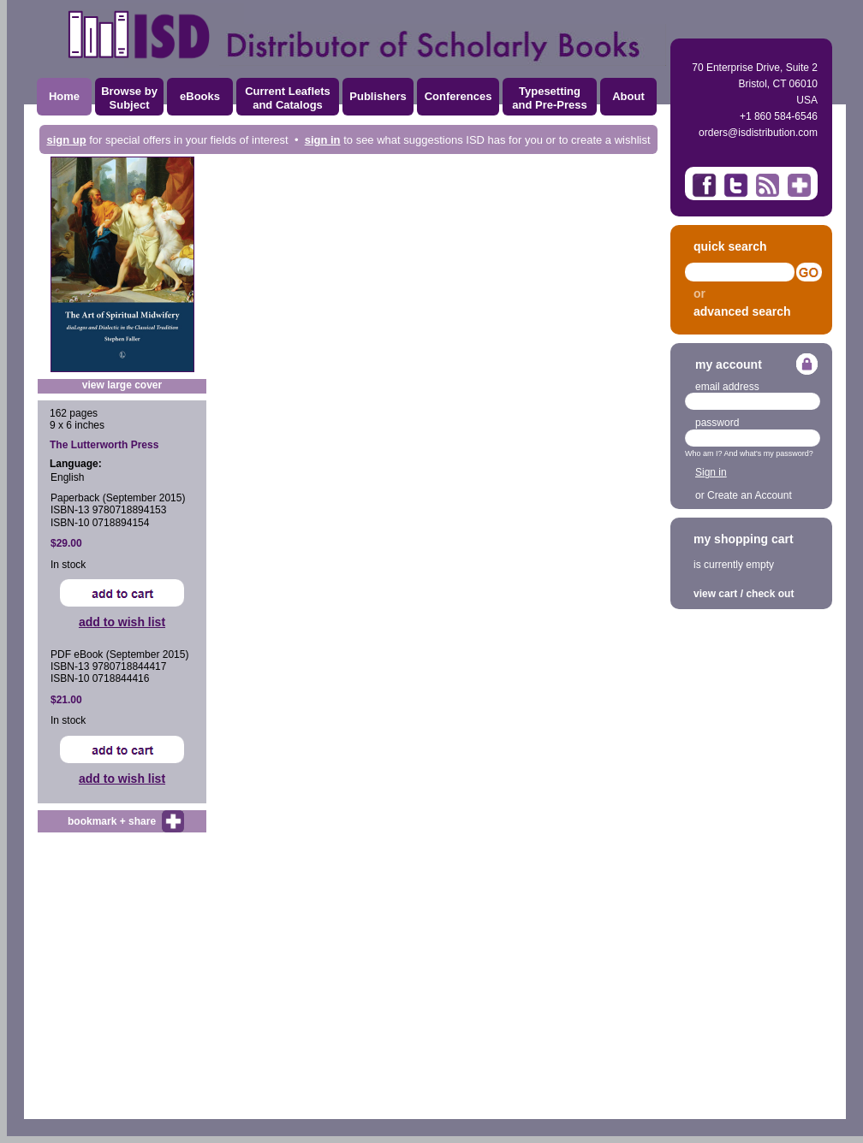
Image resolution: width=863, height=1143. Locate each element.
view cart (715, 594)
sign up (66, 139)
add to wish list (122, 622)
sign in (323, 139)
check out (770, 594)
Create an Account (749, 495)
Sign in (711, 472)
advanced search (742, 311)
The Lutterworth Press (104, 445)
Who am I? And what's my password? (749, 453)
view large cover (122, 385)
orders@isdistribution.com (758, 133)
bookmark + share (112, 821)
